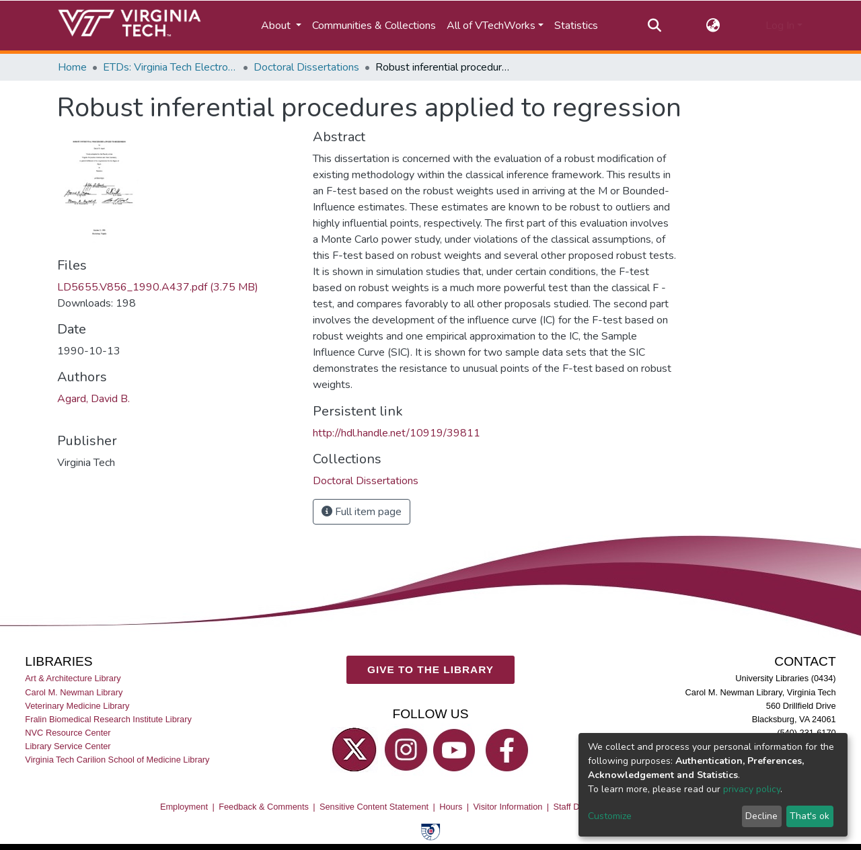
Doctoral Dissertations (306, 67)
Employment (184, 807)
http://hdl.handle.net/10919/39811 (396, 433)
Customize (610, 816)
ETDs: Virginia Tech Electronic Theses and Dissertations (170, 67)
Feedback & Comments (264, 807)
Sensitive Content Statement (374, 807)
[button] (713, 25)
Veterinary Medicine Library (77, 706)
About (277, 25)
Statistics (576, 25)
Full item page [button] (362, 511)
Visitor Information (508, 807)
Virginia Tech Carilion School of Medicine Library (117, 760)
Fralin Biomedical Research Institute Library (108, 719)
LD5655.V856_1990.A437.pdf (157, 287)
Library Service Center (67, 746)
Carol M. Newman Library (73, 692)
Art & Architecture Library (72, 678)
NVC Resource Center (67, 733)
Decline (761, 816)
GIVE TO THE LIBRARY (430, 669)
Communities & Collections (374, 25)
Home (72, 67)
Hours (450, 807)
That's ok (809, 816)
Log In (779, 25)
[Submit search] (654, 25)
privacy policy (751, 789)
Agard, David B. (93, 398)
